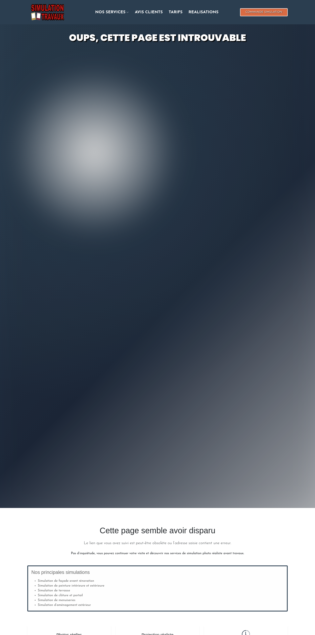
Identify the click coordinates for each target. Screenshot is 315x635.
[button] (109, 12)
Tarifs (176, 12)
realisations (203, 12)
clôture (64, 595)
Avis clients (149, 12)
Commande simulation (263, 12)
